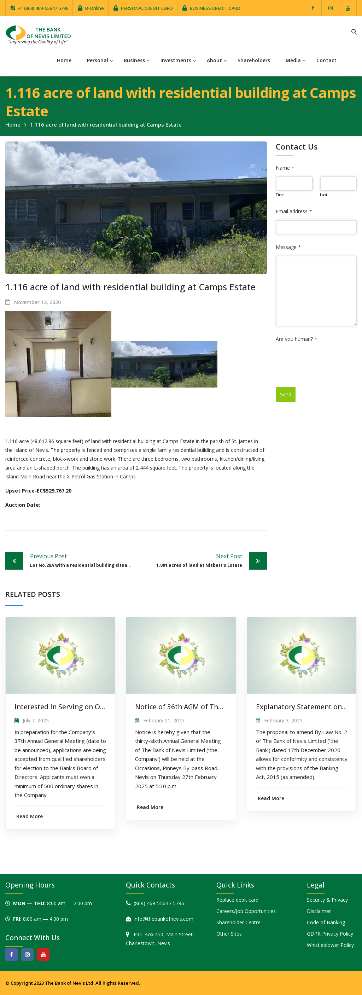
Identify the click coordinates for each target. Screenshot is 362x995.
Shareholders (254, 60)
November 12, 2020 (37, 302)
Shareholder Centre (238, 922)
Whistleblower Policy (330, 945)
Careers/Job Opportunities (246, 911)
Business (134, 60)
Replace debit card (237, 899)
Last (323, 194)
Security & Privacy (327, 899)
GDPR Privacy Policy (330, 933)
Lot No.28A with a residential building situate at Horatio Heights (83, 560)
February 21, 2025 (164, 720)
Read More (29, 816)
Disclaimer (319, 911)
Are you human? (296, 339)
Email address (294, 211)
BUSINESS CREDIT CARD (215, 8)
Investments (175, 60)
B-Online (94, 8)
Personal (97, 60)
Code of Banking (326, 922)
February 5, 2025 (283, 720)
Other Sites (229, 933)
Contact (326, 60)
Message (288, 247)
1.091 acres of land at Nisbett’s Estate (191, 560)
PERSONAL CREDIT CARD (147, 8)
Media (293, 60)
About (214, 60)
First (280, 194)
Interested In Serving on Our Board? (73, 706)
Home (64, 60)
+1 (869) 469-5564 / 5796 (43, 8)
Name (285, 167)
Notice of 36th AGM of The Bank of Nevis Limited (215, 706)
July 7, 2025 (36, 720)
